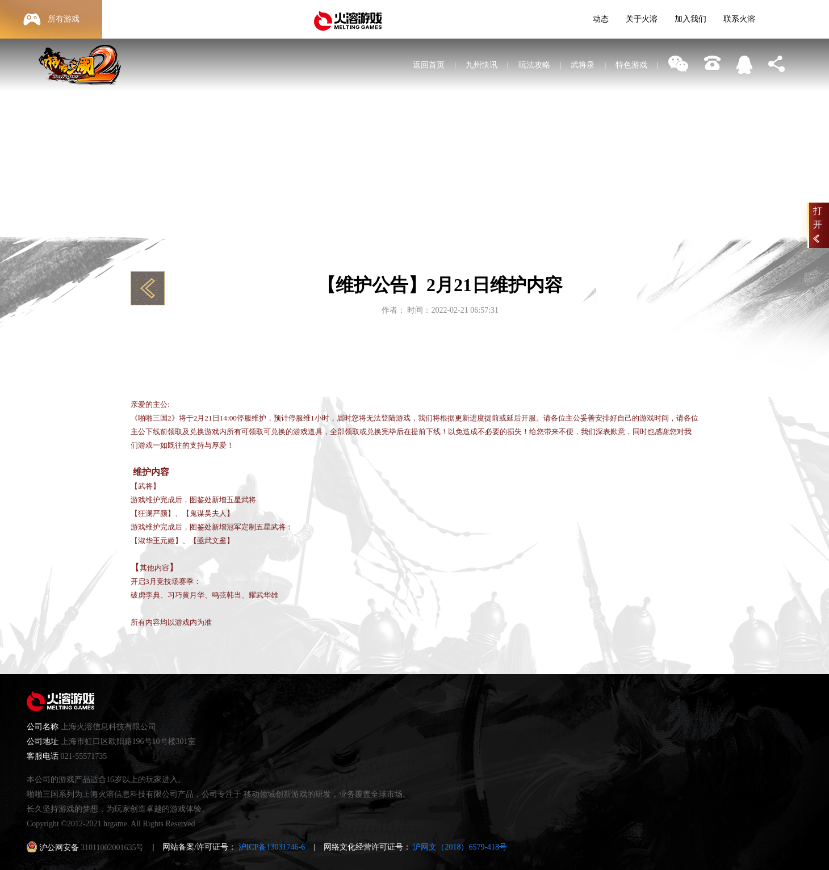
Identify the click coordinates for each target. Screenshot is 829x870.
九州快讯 (481, 65)
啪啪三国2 (85, 79)
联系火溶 (739, 19)
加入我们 (690, 19)
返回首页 (429, 65)
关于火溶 (642, 19)
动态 (601, 19)
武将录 (582, 65)
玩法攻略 (534, 65)
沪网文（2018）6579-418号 (460, 847)
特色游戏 (631, 65)
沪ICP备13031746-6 (271, 847)
